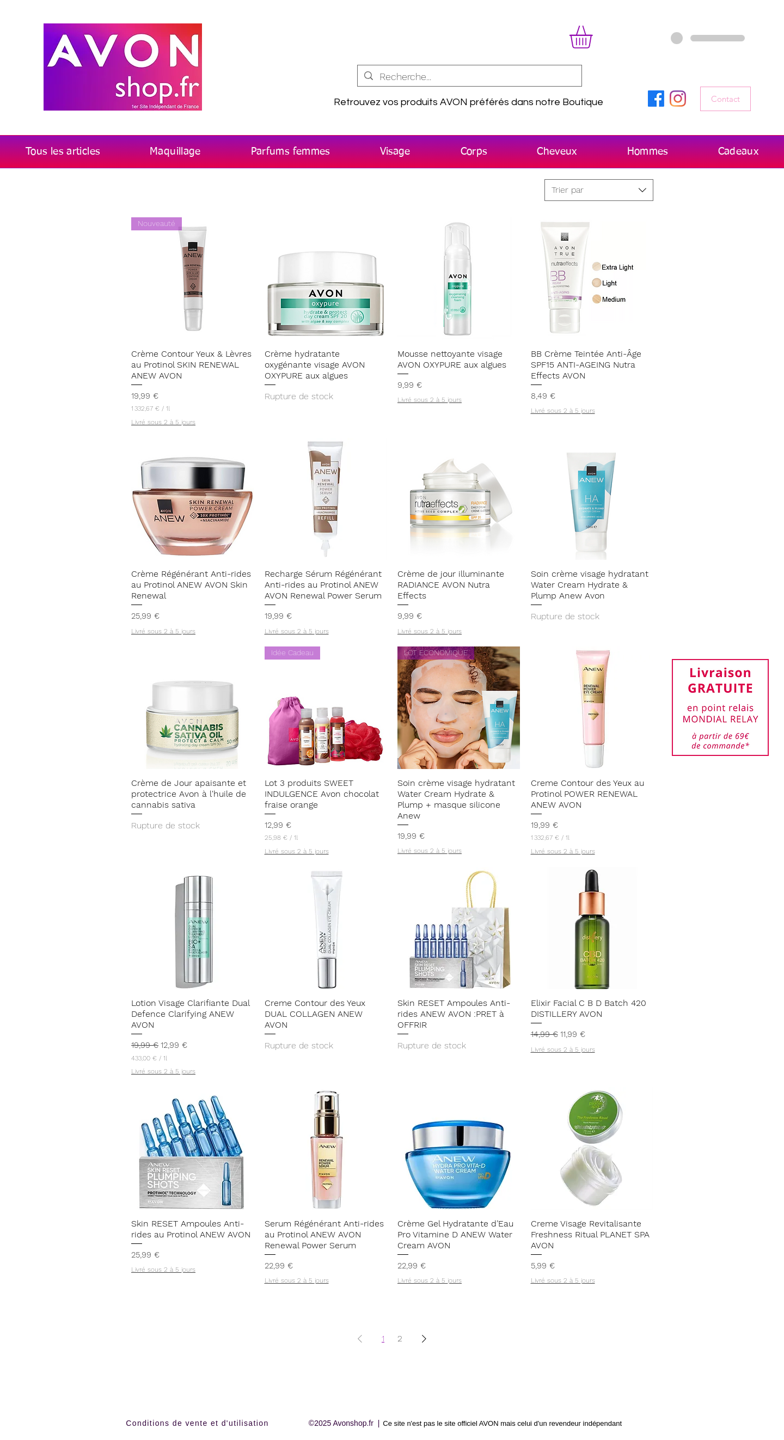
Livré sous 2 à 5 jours (163, 422)
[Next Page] (424, 1339)
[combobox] (598, 190)
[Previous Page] (359, 1339)
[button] (594, 37)
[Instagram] (678, 98)
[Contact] (725, 99)
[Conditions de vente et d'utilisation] (198, 1423)
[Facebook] (656, 98)
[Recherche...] (469, 76)
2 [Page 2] (399, 1338)
